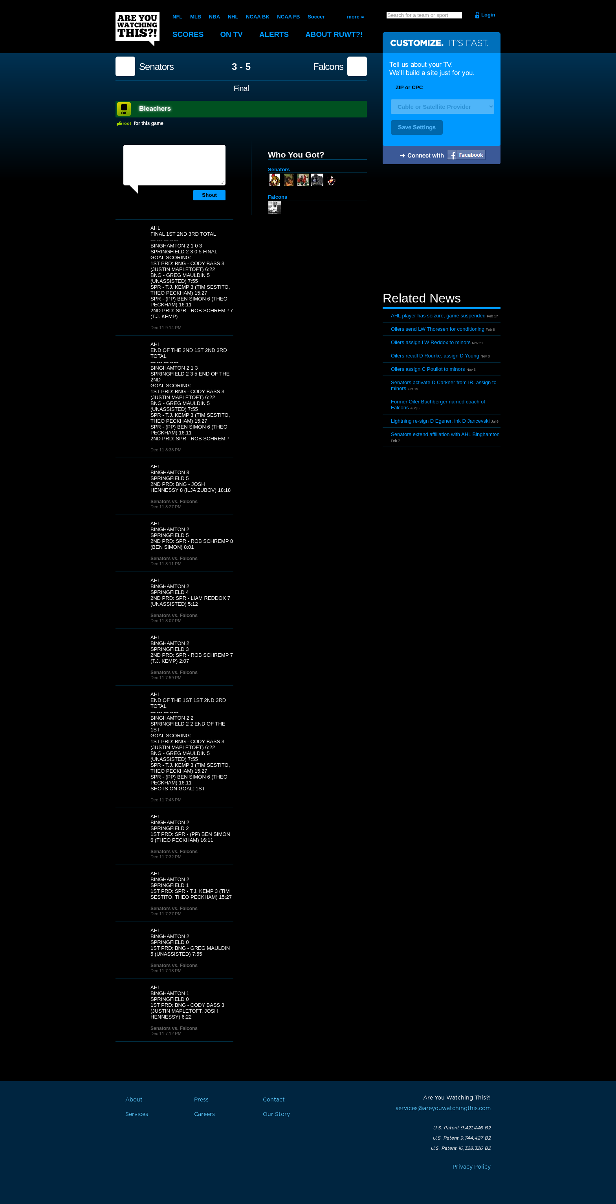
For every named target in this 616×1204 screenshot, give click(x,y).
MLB (195, 17)
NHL (233, 17)
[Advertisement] (441, 229)
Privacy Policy (472, 1167)
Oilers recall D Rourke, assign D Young (435, 356)
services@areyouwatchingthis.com (443, 1108)
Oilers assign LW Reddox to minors (431, 342)
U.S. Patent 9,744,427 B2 (462, 1138)
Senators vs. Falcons (174, 501)
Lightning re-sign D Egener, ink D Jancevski (440, 421)
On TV (232, 34)
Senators (156, 66)
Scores (188, 34)
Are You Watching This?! (138, 29)
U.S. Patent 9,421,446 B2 (462, 1127)
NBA (214, 17)
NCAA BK (257, 17)
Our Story (276, 1114)
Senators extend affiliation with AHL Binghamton (445, 434)
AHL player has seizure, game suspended (438, 316)
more (353, 17)
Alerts (275, 34)
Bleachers (155, 108)
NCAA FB (288, 17)
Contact (274, 1100)
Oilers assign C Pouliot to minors (428, 369)
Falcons (328, 66)
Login (488, 15)
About (335, 34)
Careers (204, 1114)
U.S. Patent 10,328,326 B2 (461, 1148)
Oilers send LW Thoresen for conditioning (437, 329)
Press (201, 1100)
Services (136, 1114)
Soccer (316, 17)
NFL (177, 17)
